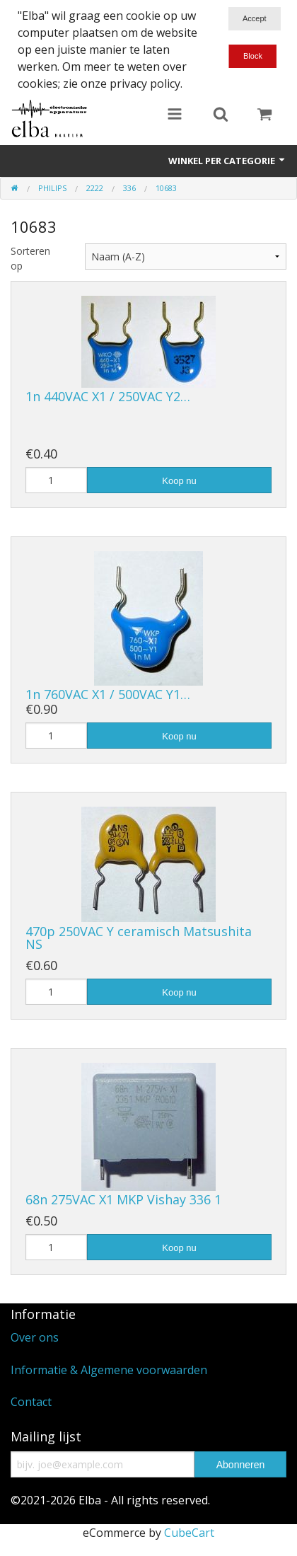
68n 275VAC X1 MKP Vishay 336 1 (123, 1199)
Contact (31, 1402)
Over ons (35, 1337)
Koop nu (179, 481)
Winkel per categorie (227, 160)
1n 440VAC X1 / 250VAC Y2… (107, 396)
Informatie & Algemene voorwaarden (109, 1370)
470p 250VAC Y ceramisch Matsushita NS (138, 937)
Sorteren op (30, 258)
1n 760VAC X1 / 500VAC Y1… (107, 694)
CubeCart (189, 1532)
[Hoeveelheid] (56, 480)
